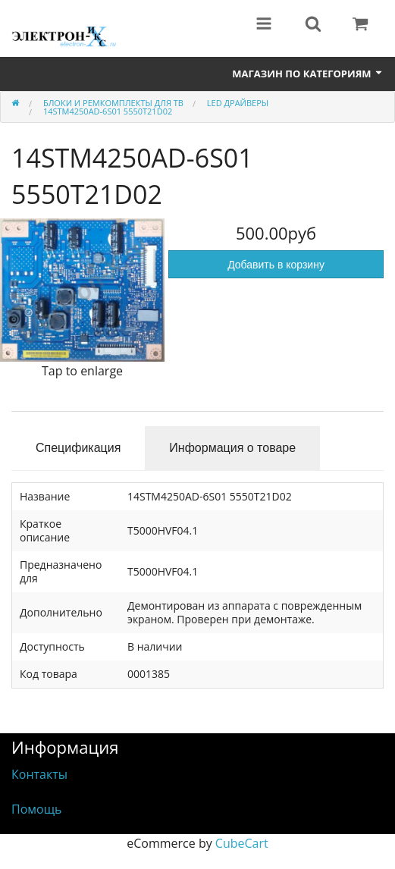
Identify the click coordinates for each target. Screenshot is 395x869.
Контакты (39, 774)
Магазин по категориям (308, 73)
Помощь (36, 809)
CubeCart (241, 843)
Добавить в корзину (275, 265)
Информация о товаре (232, 447)
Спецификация (78, 447)
